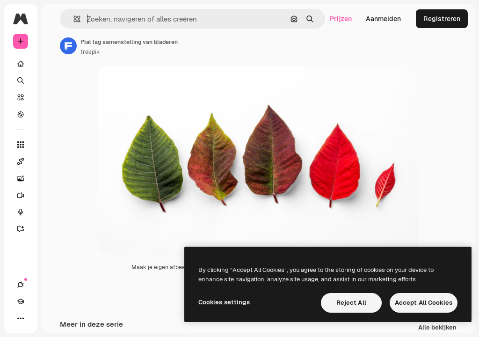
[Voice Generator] (25, 212)
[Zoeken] (20, 80)
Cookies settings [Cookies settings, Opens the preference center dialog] (224, 302)
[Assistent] (25, 228)
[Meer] (20, 318)
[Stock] (20, 97)
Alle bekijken (437, 327)
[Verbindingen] (20, 284)
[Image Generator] (25, 178)
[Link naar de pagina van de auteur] (68, 45)
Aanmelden (383, 19)
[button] (73, 18)
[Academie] (20, 301)
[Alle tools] (20, 144)
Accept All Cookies (423, 303)
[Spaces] (25, 161)
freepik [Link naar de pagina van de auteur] (90, 52)
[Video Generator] (25, 195)
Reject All (351, 303)
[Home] (20, 63)
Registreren (441, 19)
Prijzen (341, 19)
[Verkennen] (20, 114)
